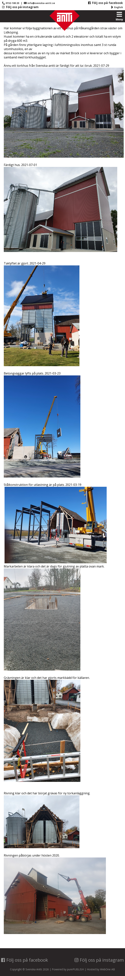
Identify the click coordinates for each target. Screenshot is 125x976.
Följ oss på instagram (20, 7)
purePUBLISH (75, 969)
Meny (119, 16)
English (117, 7)
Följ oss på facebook (105, 3)
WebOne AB (107, 969)
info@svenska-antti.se (39, 3)
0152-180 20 (10, 3)
